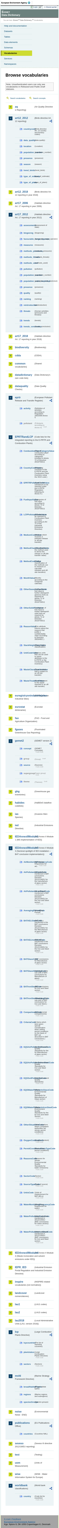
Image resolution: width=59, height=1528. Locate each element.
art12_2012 (21, 118)
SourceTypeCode (29, 1184)
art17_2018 (21, 336)
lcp (17, 1331)
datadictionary (23, 374)
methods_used (29, 263)
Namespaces (10, 64)
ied (17, 825)
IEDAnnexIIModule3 (24, 847)
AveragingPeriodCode (29, 910)
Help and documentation (15, 26)
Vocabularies (10, 53)
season (27, 164)
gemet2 (19, 740)
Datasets (8, 31)
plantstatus (29, 1352)
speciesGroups (29, 1402)
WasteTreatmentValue (29, 681)
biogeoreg (28, 233)
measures (28, 245)
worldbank (21, 1485)
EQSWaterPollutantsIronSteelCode (29, 1107)
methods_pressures (29, 251)
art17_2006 (21, 203)
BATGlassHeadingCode (29, 971)
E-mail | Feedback (12, 1519)
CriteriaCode (29, 1022)
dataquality (21, 386)
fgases (19, 729)
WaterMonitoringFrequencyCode (29, 1204)
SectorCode (29, 1176)
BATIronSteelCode (29, 986)
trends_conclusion (29, 326)
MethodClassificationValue (29, 548)
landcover (21, 1293)
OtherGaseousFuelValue (29, 589)
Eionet (15, 20)
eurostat (20, 707)
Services (8, 58)
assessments (29, 225)
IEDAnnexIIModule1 (24, 836)
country (27, 1496)
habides (19, 802)
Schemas (8, 47)
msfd (18, 1375)
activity (27, 408)
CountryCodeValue (29, 468)
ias (16, 814)
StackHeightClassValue (29, 645)
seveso (19, 1443)
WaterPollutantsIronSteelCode (29, 1232)
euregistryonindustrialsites (24, 695)
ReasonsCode (29, 1158)
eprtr (18, 397)
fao (17, 718)
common (20, 363)
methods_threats (29, 257)
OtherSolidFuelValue (29, 608)
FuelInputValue (29, 499)
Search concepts (39, 98)
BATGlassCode (29, 959)
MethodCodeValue (29, 561)
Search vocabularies (17, 98)
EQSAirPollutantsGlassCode (29, 1047)
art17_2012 (21, 214)
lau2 (17, 1312)
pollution (28, 269)
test (17, 1454)
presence (28, 158)
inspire (19, 1281)
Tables (7, 37)
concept (27, 748)
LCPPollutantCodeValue (29, 514)
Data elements (11, 42)
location (27, 146)
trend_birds (29, 170)
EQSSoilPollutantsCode (29, 1078)
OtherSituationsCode (29, 1125)
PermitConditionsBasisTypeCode (29, 1148)
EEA (16, 2)
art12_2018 (21, 191)
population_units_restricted (29, 281)
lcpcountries (29, 1343)
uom (17, 1462)
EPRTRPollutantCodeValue (29, 483)
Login (36, 7)
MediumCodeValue (29, 535)
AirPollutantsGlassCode (29, 872)
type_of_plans (29, 182)
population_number (29, 152)
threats (27, 311)
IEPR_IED (20, 1267)
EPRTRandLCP (24, 436)
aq (16, 106)
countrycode (29, 129)
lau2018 (19, 1320)
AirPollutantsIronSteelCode (29, 891)
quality (27, 293)
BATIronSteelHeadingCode (29, 998)
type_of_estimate (29, 176)
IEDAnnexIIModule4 (24, 1252)
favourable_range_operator (29, 239)
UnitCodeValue (29, 653)
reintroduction (29, 305)
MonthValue (29, 578)
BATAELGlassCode (29, 920)
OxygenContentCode (29, 1140)
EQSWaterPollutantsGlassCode (29, 1090)
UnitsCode (29, 1192)
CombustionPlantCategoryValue (29, 451)
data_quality (29, 140)
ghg (17, 791)
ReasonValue (29, 626)
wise (17, 1474)
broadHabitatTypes (29, 1387)
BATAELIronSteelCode (29, 940)
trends (27, 320)
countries (28, 1434)
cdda (18, 355)
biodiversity (22, 347)
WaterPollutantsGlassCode (29, 1216)
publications (22, 1423)
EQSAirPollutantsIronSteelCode (29, 1062)
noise (18, 1411)
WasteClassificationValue (29, 669)
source (27, 765)
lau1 (17, 1304)
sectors (27, 1364)
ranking (27, 299)
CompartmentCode (29, 1012)
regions (27, 1394)
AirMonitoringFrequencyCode (29, 862)
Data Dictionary (26, 20)
